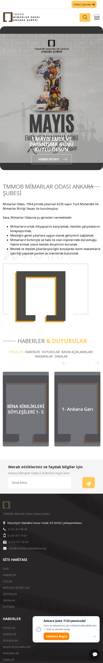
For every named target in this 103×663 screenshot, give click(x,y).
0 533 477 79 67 (17, 535)
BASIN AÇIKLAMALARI (77, 352)
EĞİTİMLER (10, 594)
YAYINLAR (9, 600)
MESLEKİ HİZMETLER (16, 587)
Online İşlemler (84, 4)
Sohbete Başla (56, 636)
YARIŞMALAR (44, 356)
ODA (6, 568)
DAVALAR (61, 356)
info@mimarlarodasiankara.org (27, 548)
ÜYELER (7, 581)
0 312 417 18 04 (18, 542)
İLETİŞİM (8, 606)
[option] (51, 98)
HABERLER (32, 352)
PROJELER (16, 352)
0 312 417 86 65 (17, 529)
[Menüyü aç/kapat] (96, 17)
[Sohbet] (94, 654)
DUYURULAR (51, 352)
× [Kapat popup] (95, 636)
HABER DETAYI (52, 159)
